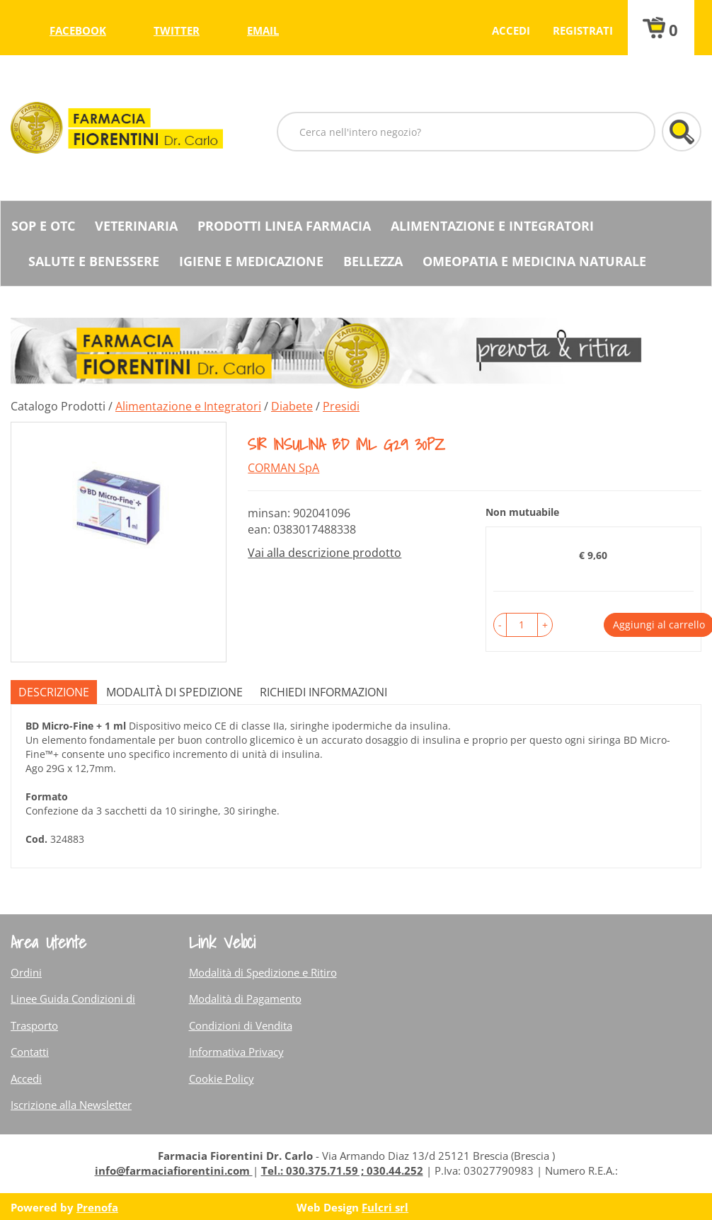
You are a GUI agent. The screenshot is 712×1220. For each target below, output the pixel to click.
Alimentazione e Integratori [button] (492, 225)
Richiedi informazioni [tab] (323, 692)
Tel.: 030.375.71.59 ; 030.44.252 (342, 1170)
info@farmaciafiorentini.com (174, 1170)
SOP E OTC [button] (43, 225)
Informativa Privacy (236, 1052)
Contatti (30, 1052)
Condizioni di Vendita (240, 1025)
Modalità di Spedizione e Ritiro (263, 972)
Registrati (583, 30)
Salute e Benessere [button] (93, 261)
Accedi (511, 30)
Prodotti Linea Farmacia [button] (284, 225)
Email (263, 30)
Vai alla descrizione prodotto (324, 552)
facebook (78, 30)
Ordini (26, 972)
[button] (500, 625)
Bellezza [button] (373, 261)
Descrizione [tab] (53, 692)
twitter (177, 30)
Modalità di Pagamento (245, 998)
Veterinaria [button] (136, 225)
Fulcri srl (385, 1207)
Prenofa (97, 1207)
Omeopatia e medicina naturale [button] (534, 261)
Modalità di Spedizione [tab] (174, 692)
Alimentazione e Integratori (188, 406)
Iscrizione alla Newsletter (71, 1105)
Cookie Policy (221, 1078)
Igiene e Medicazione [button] (251, 261)
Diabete (292, 406)
